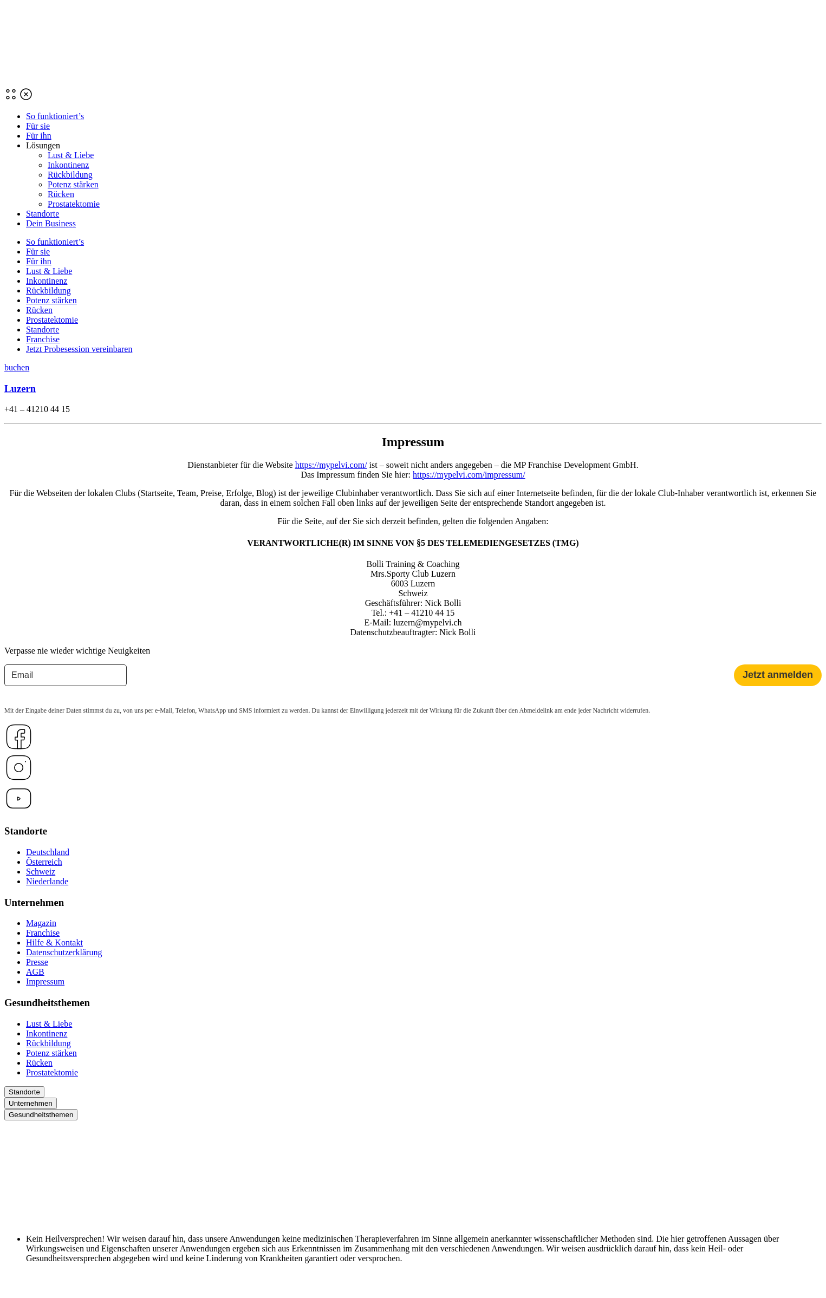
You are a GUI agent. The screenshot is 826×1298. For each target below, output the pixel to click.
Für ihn (38, 135)
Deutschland (47, 852)
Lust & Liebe (71, 155)
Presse (37, 962)
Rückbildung (70, 174)
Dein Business (51, 223)
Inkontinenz (68, 164)
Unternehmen (31, 1103)
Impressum (45, 981)
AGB (35, 971)
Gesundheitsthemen (41, 1115)
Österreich (44, 861)
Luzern (20, 388)
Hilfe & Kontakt (54, 942)
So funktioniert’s (55, 116)
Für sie (38, 126)
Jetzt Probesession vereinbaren (79, 349)
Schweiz (40, 871)
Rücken (61, 194)
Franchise (43, 339)
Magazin (41, 923)
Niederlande (47, 881)
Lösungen (43, 145)
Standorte (42, 213)
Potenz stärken (73, 184)
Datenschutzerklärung (64, 952)
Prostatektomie (74, 203)
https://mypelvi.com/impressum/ (469, 474)
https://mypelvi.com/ (331, 464)
